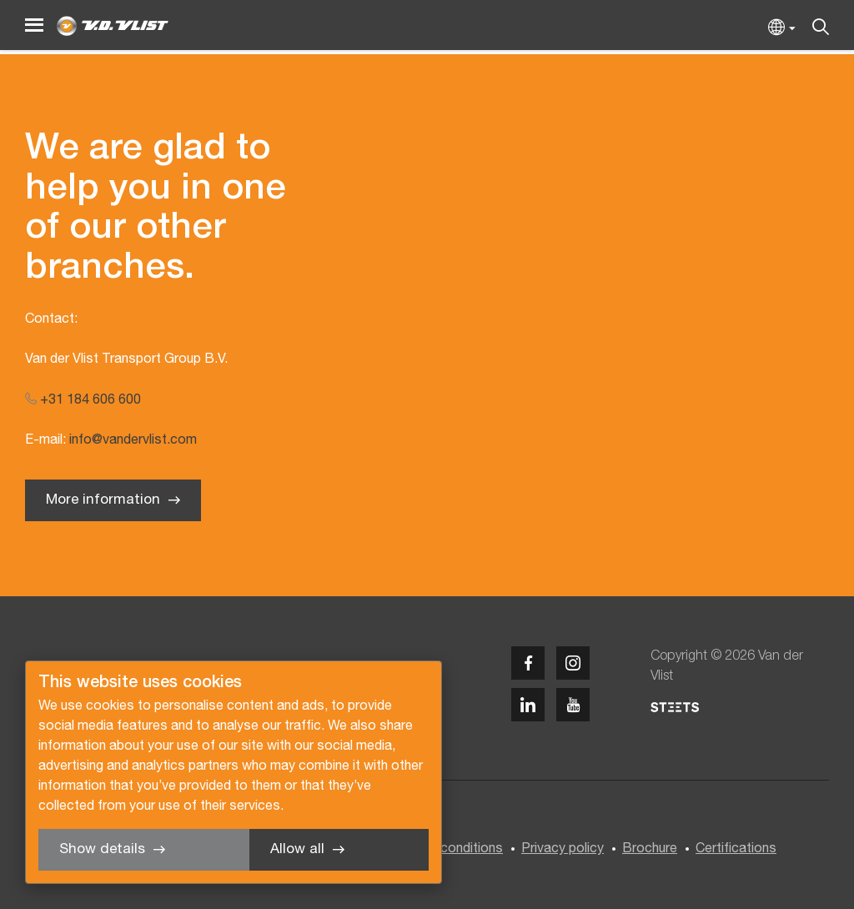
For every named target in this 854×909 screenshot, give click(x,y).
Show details (102, 849)
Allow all (297, 849)
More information (103, 500)
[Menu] (34, 25)
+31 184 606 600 (83, 400)
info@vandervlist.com (133, 440)
